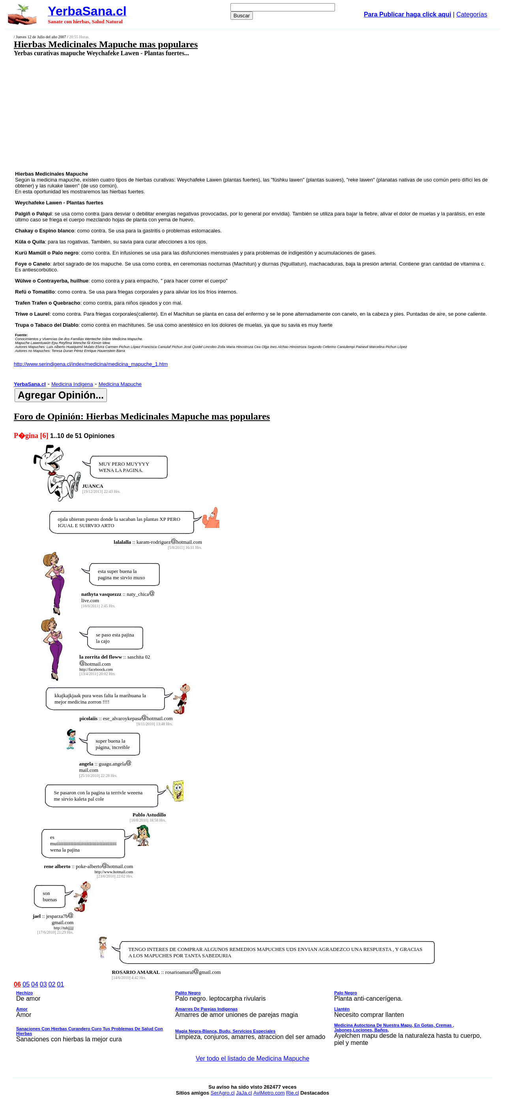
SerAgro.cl (223, 1093)
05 (26, 984)
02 (52, 984)
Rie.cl (292, 1093)
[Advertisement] (207, 113)
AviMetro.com (268, 1093)
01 (60, 984)
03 (43, 984)
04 (34, 984)
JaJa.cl (244, 1093)
